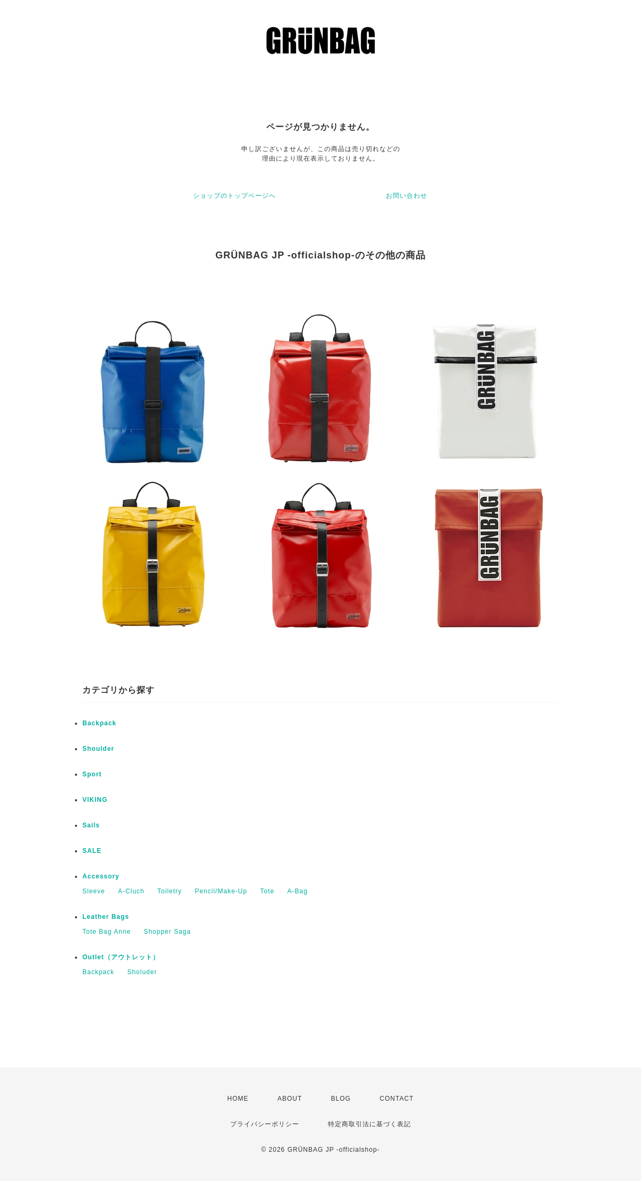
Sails (91, 825)
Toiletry (169, 891)
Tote (267, 891)
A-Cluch (131, 891)
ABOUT (289, 1098)
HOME (238, 1098)
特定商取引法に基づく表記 (369, 1124)
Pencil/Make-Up (221, 891)
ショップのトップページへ (234, 195)
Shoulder (98, 748)
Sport (92, 774)
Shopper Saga (167, 931)
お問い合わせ (406, 195)
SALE (92, 851)
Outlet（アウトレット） (120, 957)
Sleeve (93, 891)
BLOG (341, 1098)
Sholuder (142, 972)
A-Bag (298, 891)
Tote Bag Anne (106, 931)
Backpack (99, 723)
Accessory (101, 876)
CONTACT (396, 1098)
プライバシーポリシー (264, 1124)
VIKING (94, 799)
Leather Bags (105, 916)
